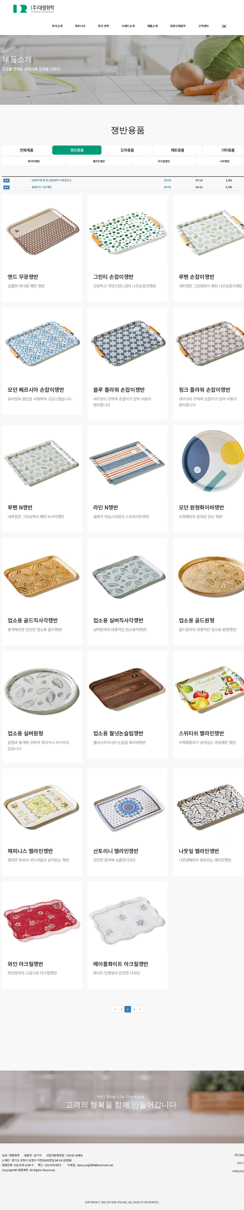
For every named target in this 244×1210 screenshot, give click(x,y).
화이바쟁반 (34, 161)
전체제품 (26, 150)
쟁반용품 (76, 150)
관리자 (167, 180)
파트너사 (80, 26)
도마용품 (127, 150)
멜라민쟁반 (99, 161)
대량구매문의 (177, 26)
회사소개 (57, 26)
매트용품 (177, 150)
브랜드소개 (128, 26)
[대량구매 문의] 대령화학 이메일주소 (51, 180)
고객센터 (203, 26)
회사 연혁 (103, 26)
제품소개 (152, 26)
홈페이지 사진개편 (41, 187)
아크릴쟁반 (164, 161)
